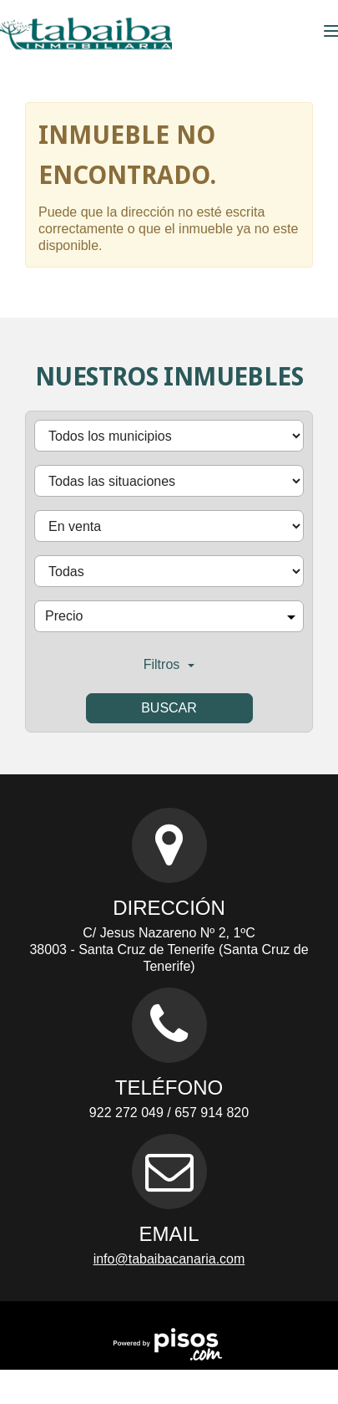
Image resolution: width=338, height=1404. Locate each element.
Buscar (169, 708)
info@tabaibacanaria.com (169, 1259)
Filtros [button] (169, 664)
